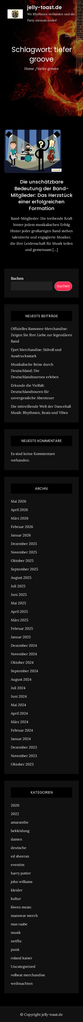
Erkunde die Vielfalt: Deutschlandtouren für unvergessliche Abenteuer (32, 391)
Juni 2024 (19, 696)
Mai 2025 (18, 603)
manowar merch (24, 915)
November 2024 (24, 654)
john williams (21, 881)
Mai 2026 (18, 501)
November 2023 (24, 755)
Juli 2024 (18, 688)
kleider (17, 890)
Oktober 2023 (22, 764)
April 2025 (19, 611)
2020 (15, 805)
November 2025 (24, 552)
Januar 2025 (21, 637)
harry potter (21, 873)
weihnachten (22, 983)
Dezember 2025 (24, 543)
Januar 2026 (21, 535)
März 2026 (19, 518)
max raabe (19, 924)
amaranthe (20, 822)
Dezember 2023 (24, 747)
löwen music (21, 907)
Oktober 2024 (22, 662)
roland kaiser (21, 958)
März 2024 (19, 722)
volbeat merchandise (28, 975)
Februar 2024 (22, 730)
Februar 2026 (22, 526)
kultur (16, 898)
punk (15, 949)
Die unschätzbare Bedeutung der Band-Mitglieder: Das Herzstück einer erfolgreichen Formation (42, 195)
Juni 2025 (19, 594)
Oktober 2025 (22, 560)
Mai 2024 (18, 705)
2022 (15, 813)
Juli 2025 (18, 586)
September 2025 (24, 569)
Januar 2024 (21, 738)
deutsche (18, 847)
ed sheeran (20, 856)
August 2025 (21, 577)
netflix (16, 941)
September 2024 (24, 671)
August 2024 (21, 679)
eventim (17, 864)
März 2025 (19, 620)
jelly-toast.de (44, 7)
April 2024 (19, 713)
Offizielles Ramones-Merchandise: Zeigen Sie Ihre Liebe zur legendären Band (41, 334)
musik (16, 932)
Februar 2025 (22, 628)
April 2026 (19, 509)
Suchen (17, 278)
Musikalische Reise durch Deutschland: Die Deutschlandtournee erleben (35, 370)
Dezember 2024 (24, 645)
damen (16, 839)
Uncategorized (23, 966)
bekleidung (20, 830)
